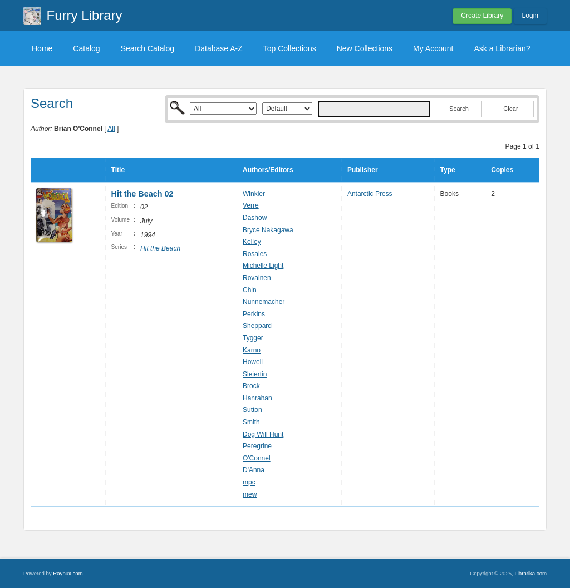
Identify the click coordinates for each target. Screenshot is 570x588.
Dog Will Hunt (263, 434)
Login (530, 15)
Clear (510, 108)
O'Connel (257, 458)
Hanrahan (257, 398)
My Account (433, 48)
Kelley (252, 242)
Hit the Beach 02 (142, 193)
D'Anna (253, 470)
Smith (251, 422)
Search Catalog (148, 48)
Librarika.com (530, 573)
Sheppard (257, 326)
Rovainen (257, 278)
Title (118, 170)
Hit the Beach (160, 248)
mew (250, 494)
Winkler (254, 194)
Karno (252, 350)
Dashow (255, 218)
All (111, 129)
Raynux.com (67, 573)
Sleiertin (255, 374)
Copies (502, 170)
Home (42, 48)
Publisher (362, 170)
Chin (250, 290)
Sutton (252, 410)
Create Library (482, 15)
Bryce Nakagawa (268, 230)
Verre (251, 205)
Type (447, 170)
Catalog (86, 48)
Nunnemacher (263, 302)
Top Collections (289, 48)
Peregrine (257, 446)
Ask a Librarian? (502, 48)
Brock (251, 386)
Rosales (255, 254)
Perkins (254, 314)
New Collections (364, 48)
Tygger (253, 338)
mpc (249, 482)
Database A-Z (219, 48)
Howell (253, 362)
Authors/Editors (268, 170)
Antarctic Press (369, 194)
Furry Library (84, 15)
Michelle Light (263, 266)
